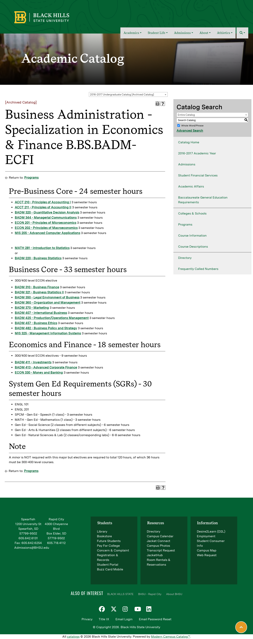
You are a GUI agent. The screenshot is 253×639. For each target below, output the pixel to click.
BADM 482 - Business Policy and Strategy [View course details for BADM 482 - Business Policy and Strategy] (46, 328)
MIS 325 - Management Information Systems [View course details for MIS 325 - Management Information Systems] (48, 333)
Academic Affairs (191, 186)
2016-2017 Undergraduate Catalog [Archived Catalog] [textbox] (122, 94)
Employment (206, 536)
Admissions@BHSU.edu (31, 547)
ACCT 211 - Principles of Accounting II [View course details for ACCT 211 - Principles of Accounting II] (43, 207)
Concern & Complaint (113, 550)
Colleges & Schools (192, 213)
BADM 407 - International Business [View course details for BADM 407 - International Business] (41, 313)
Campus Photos (158, 546)
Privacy (87, 619)
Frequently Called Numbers (198, 269)
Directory (185, 258)
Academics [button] (131, 33)
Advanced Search (190, 130)
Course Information (192, 235)
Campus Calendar (160, 536)
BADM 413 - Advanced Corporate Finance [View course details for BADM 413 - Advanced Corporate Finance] (46, 367)
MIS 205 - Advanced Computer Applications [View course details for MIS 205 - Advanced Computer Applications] (47, 233)
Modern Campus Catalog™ (170, 636)
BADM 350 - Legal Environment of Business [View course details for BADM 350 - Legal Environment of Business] (47, 297)
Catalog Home (188, 142)
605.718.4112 (56, 543)
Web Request (207, 555)
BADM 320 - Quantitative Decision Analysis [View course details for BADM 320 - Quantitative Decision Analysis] (47, 212)
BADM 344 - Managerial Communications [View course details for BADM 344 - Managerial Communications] (46, 217)
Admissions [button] (182, 33)
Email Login (124, 619)
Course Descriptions (193, 246)
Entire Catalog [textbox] (186, 114)
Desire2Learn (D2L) (211, 531)
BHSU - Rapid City (149, 594)
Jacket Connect (158, 541)
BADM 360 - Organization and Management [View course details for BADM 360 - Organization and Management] (47, 302)
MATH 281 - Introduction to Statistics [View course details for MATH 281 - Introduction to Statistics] (42, 248)
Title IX (104, 619)
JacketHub (155, 555)
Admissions (186, 164)
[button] (242, 32)
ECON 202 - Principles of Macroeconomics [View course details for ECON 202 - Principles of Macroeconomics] (46, 228)
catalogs (73, 636)
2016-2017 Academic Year (197, 153)
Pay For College (108, 546)
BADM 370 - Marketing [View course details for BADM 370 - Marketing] (32, 308)
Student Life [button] (156, 33)
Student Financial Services (198, 175)
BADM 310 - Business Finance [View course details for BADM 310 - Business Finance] (37, 287)
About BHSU (174, 594)
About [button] (203, 33)
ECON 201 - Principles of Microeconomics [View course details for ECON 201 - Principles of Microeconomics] (45, 223)
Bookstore (104, 536)
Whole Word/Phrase (192, 125)
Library (102, 531)
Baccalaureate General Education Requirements (203, 200)
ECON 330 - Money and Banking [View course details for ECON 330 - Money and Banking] (39, 372)
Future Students (109, 541)
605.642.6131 (28, 538)
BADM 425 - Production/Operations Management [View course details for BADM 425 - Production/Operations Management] (52, 318)
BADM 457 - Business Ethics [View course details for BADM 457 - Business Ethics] (36, 323)
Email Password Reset (155, 619)
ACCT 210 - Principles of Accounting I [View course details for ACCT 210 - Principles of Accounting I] (43, 202)
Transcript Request (161, 550)
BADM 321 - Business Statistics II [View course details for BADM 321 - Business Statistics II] (39, 292)
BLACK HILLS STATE (120, 594)
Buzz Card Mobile (110, 569)
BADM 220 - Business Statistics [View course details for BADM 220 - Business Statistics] (38, 258)
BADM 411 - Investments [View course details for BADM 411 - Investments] (33, 362)
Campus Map (206, 550)
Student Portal (107, 564)
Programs (31, 177)
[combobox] (128, 94)
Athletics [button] (223, 33)
